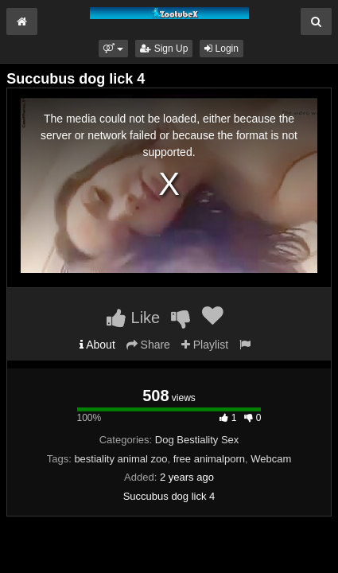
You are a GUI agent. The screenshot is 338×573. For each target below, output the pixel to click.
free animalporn (209, 459)
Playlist (204, 344)
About (97, 344)
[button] (113, 48)
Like (133, 317)
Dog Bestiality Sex (197, 440)
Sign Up (164, 48)
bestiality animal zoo (120, 459)
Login (221, 48)
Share (148, 344)
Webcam (271, 459)
